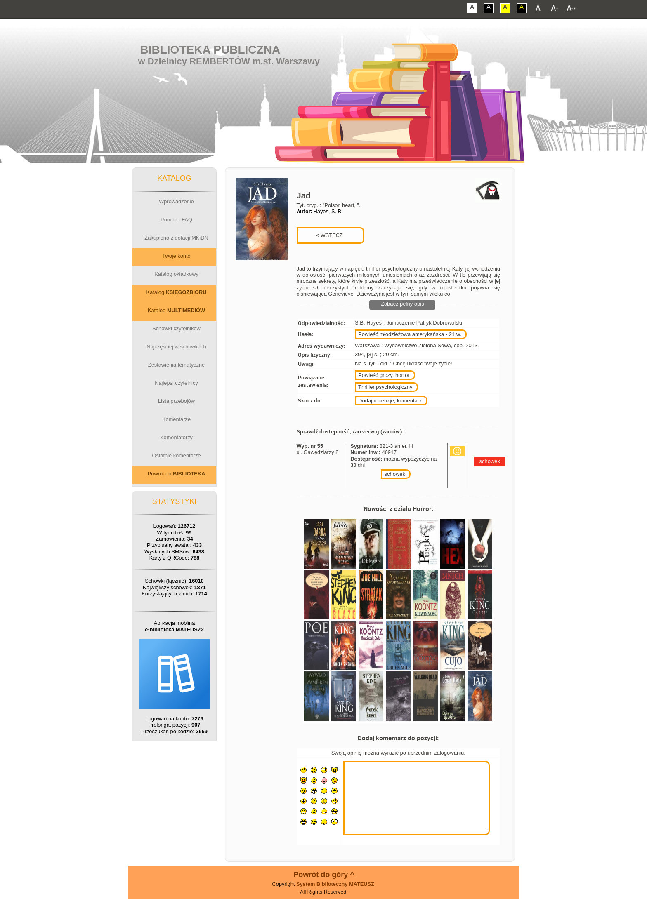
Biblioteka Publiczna (210, 49)
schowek (394, 474)
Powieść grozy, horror (384, 375)
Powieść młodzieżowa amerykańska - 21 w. (409, 334)
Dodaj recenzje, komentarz (390, 401)
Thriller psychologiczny (385, 387)
